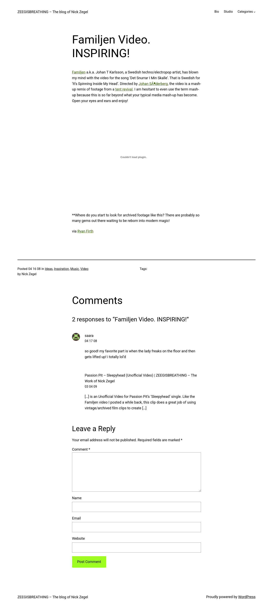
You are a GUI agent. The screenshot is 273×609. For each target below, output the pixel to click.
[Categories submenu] (255, 12)
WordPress (247, 597)
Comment (81, 449)
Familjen (79, 72)
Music (74, 269)
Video (84, 269)
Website (78, 538)
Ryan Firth (85, 231)
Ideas (49, 269)
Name (77, 498)
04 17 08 (91, 341)
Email (76, 518)
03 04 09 (91, 386)
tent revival (124, 89)
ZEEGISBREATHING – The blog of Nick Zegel (52, 12)
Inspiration (61, 269)
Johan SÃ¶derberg (153, 84)
